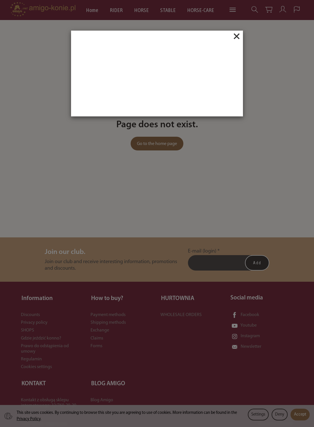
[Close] (236, 36)
